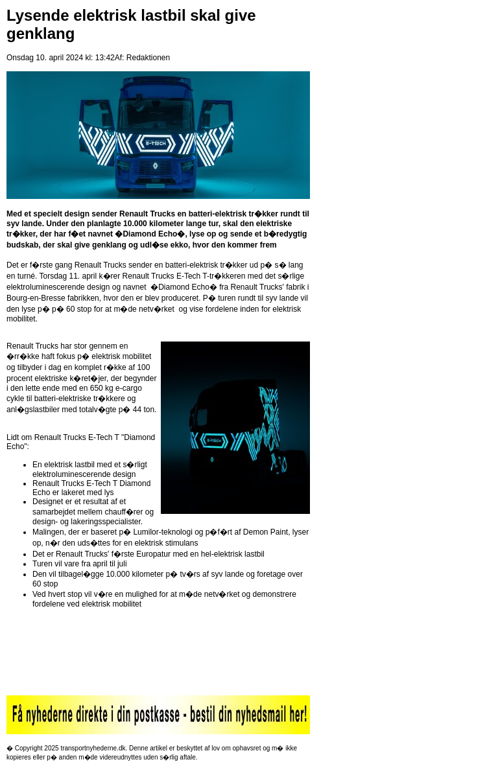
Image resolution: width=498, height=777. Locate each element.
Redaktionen (148, 57)
